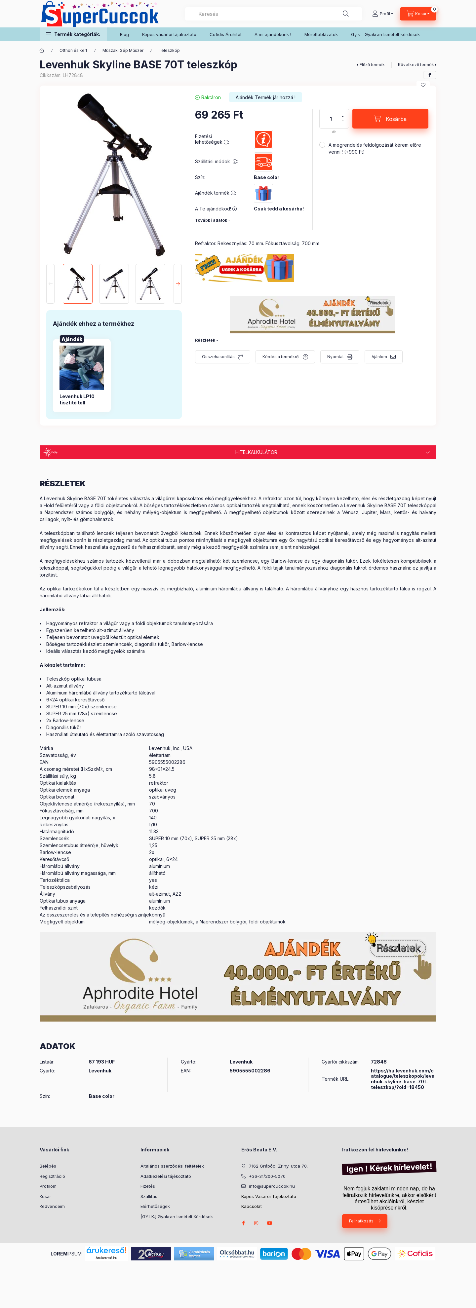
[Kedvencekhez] (423, 85)
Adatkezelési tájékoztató (165, 1176)
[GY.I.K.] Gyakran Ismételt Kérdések (176, 1216)
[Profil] (382, 13)
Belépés (48, 1166)
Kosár (45, 1196)
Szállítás (148, 1196)
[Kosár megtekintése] (418, 13)
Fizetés (147, 1186)
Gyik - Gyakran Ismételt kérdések (385, 34)
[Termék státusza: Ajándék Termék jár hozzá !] (265, 97)
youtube (269, 1223)
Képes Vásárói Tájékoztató (268, 1196)
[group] (114, 375)
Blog (124, 34)
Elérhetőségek (155, 1206)
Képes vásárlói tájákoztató (169, 34)
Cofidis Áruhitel (225, 34)
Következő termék (416, 64)
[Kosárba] (390, 119)
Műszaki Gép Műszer (122, 50)
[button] (73, 34)
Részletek (205, 340)
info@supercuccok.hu (272, 1186)
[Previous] (50, 284)
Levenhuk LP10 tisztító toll (77, 399)
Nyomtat (335, 356)
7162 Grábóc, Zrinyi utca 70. (278, 1166)
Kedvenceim (52, 1206)
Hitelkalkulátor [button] (256, 452)
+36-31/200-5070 (267, 1176)
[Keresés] (345, 14)
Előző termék (372, 64)
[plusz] (342, 114)
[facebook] (429, 75)
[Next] (178, 284)
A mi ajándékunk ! (273, 34)
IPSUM (66, 1253)
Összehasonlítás (218, 356)
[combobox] (273, 13)
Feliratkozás (361, 1220)
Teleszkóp (169, 50)
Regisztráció (52, 1176)
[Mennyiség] (330, 118)
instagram (256, 1223)
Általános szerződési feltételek (172, 1166)
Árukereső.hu (106, 1258)
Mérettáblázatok (321, 34)
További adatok (211, 220)
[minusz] (342, 123)
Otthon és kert (73, 50)
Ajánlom (379, 356)
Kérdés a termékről (280, 356)
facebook (243, 1223)
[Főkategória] (42, 51)
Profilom (48, 1186)
